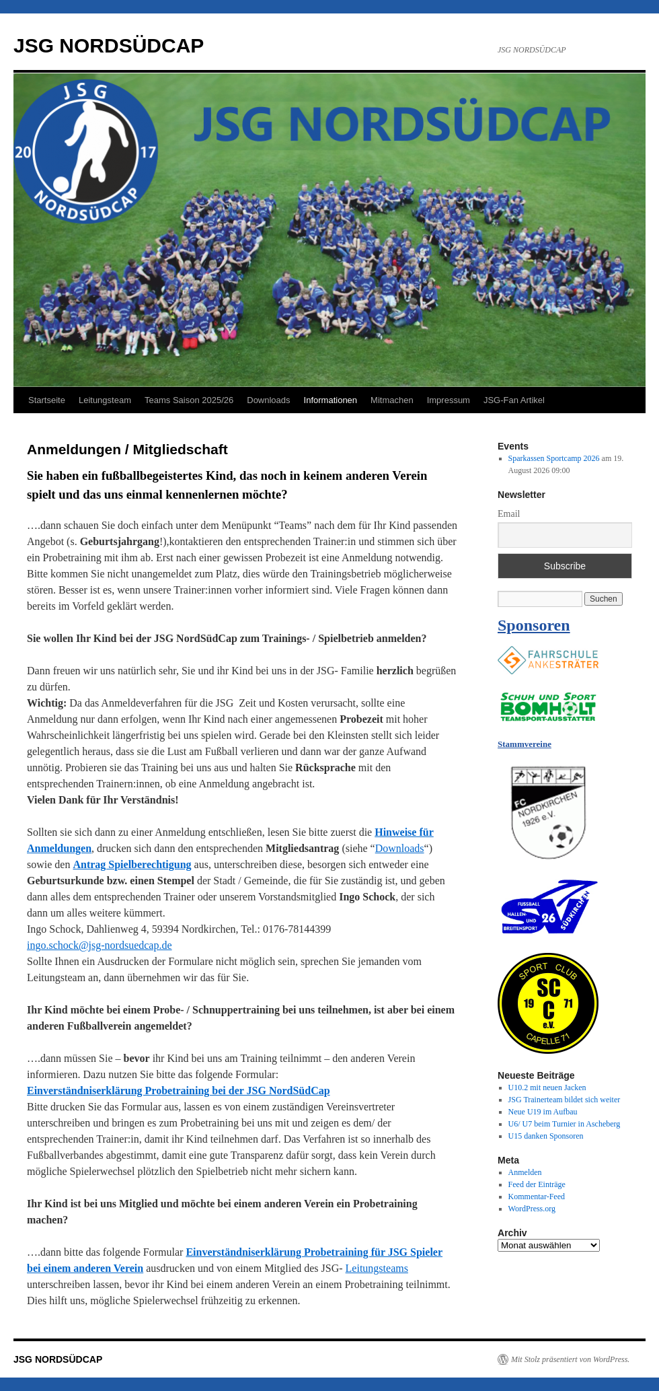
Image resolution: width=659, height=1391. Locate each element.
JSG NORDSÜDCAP (108, 45)
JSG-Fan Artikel (514, 400)
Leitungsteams (377, 1268)
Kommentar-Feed (536, 1196)
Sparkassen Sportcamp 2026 (554, 458)
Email (509, 514)
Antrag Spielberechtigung (132, 864)
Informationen (331, 400)
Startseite (46, 400)
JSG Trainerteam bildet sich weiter (564, 1099)
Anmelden (525, 1172)
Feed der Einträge (537, 1184)
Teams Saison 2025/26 (189, 400)
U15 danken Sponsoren (546, 1136)
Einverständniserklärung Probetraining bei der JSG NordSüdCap (178, 1090)
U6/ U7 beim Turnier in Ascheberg (564, 1124)
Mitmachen (392, 400)
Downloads (268, 400)
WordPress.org (531, 1208)
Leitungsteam (105, 400)
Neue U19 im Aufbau (543, 1111)
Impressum (448, 400)
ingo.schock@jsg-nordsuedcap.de (99, 945)
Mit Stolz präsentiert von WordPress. (570, 1359)
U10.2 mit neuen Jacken (547, 1087)
